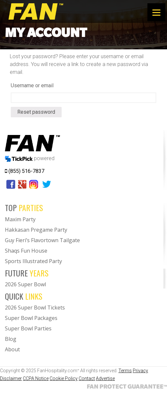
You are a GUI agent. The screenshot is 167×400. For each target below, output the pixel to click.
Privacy (140, 370)
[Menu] (156, 12)
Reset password (36, 112)
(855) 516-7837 (24, 171)
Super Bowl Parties (28, 328)
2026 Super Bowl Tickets (35, 307)
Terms (125, 370)
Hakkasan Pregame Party (36, 229)
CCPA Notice (36, 378)
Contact (87, 378)
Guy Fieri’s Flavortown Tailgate (42, 240)
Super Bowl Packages (31, 318)
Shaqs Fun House (26, 250)
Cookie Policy (64, 378)
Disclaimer (11, 378)
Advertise (105, 378)
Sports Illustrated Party (33, 261)
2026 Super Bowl (25, 284)
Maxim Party (20, 219)
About (12, 349)
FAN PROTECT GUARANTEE (127, 386)
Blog (10, 338)
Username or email (32, 85)
